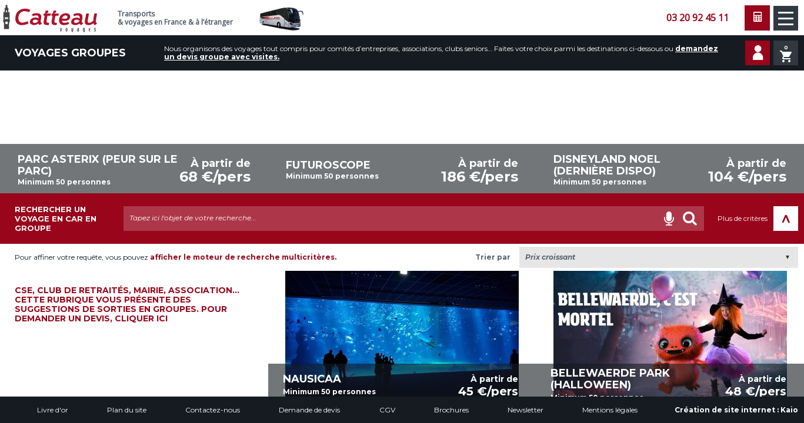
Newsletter (525, 409)
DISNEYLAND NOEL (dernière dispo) (606, 165)
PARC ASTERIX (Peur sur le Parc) (98, 165)
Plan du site (126, 409)
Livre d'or (52, 409)
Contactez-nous (212, 409)
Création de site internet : (736, 409)
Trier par (493, 257)
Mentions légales (610, 409)
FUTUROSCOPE (328, 165)
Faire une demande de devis (757, 18)
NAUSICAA (312, 378)
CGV (387, 409)
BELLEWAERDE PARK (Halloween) (610, 379)
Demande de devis (309, 409)
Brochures (451, 409)
